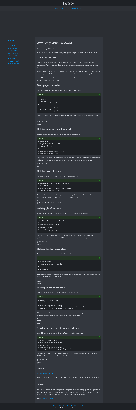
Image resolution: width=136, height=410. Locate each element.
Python (61, 8)
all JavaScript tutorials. (47, 398)
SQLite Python (12, 50)
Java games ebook (13, 61)
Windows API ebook (14, 56)
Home (53, 405)
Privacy (76, 405)
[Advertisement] (68, 23)
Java (68, 8)
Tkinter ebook (12, 48)
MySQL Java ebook (14, 63)
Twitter (58, 405)
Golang (55, 8)
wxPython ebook (13, 53)
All (51, 8)
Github (64, 405)
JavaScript (74, 8)
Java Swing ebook (13, 58)
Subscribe (82, 8)
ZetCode (68, 3)
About (82, 405)
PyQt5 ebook (12, 45)
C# (65, 8)
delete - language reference (45, 373)
